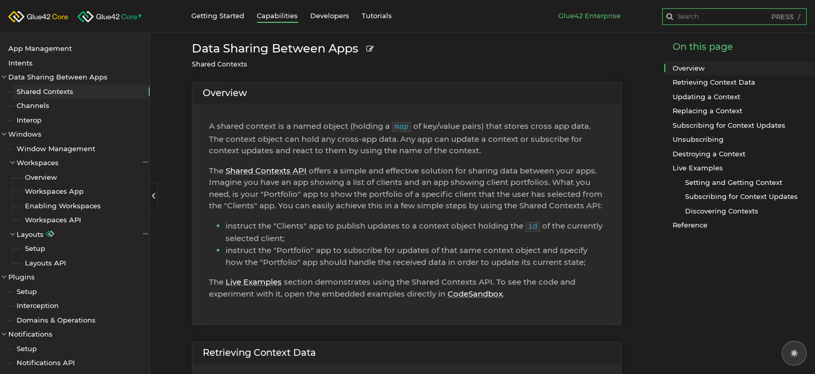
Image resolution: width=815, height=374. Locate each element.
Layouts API (45, 263)
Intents (20, 63)
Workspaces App (54, 191)
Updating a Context (706, 96)
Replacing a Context (707, 110)
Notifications (30, 334)
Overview (41, 177)
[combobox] (734, 16)
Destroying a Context (709, 154)
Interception (38, 305)
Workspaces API (53, 220)
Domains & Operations (56, 320)
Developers (329, 15)
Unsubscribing (698, 139)
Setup (35, 248)
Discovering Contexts (721, 211)
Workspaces (83, 162)
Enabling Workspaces (63, 206)
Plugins (21, 277)
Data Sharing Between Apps (58, 77)
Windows (25, 134)
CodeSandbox (475, 294)
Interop (29, 120)
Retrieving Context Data (259, 352)
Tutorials (377, 15)
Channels (33, 105)
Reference (690, 225)
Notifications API (46, 362)
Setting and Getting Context (733, 182)
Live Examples (254, 282)
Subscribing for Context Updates (729, 125)
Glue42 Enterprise (589, 15)
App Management (40, 48)
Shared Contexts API (266, 171)
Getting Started (217, 15)
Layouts (83, 234)
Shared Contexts (45, 91)
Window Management (56, 148)
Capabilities (277, 15)
